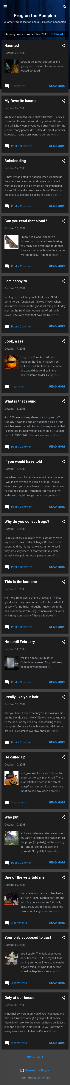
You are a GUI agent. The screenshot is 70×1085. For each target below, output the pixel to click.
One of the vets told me (24, 877)
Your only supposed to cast (27, 937)
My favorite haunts (20, 101)
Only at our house (19, 997)
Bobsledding (15, 161)
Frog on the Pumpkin (35, 15)
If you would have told (23, 461)
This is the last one (20, 581)
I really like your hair (21, 697)
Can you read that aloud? (25, 221)
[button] (63, 46)
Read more (57, 86)
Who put (11, 817)
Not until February (19, 642)
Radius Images (43, 1078)
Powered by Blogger (35, 1070)
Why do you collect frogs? (26, 521)
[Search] (65, 7)
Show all (58, 34)
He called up (14, 757)
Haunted (11, 45)
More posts (35, 1056)
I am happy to (15, 281)
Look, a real (14, 341)
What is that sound (20, 401)
